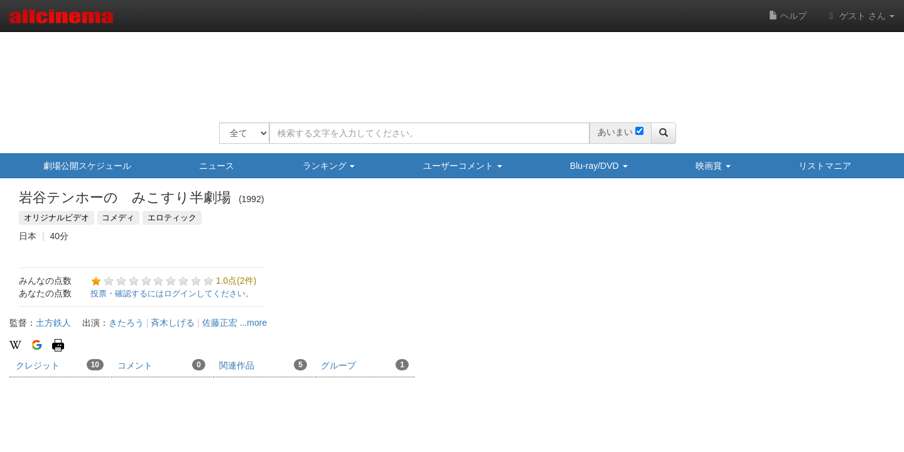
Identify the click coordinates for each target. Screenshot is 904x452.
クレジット (60, 364)
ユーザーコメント (462, 166)
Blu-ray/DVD (599, 166)
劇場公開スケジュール (87, 166)
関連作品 (263, 364)
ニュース (216, 166)
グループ (365, 364)
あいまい (615, 131)
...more (253, 323)
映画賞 (713, 166)
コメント (161, 364)
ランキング (329, 166)
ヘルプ (788, 16)
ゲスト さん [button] (860, 16)
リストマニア (825, 166)
